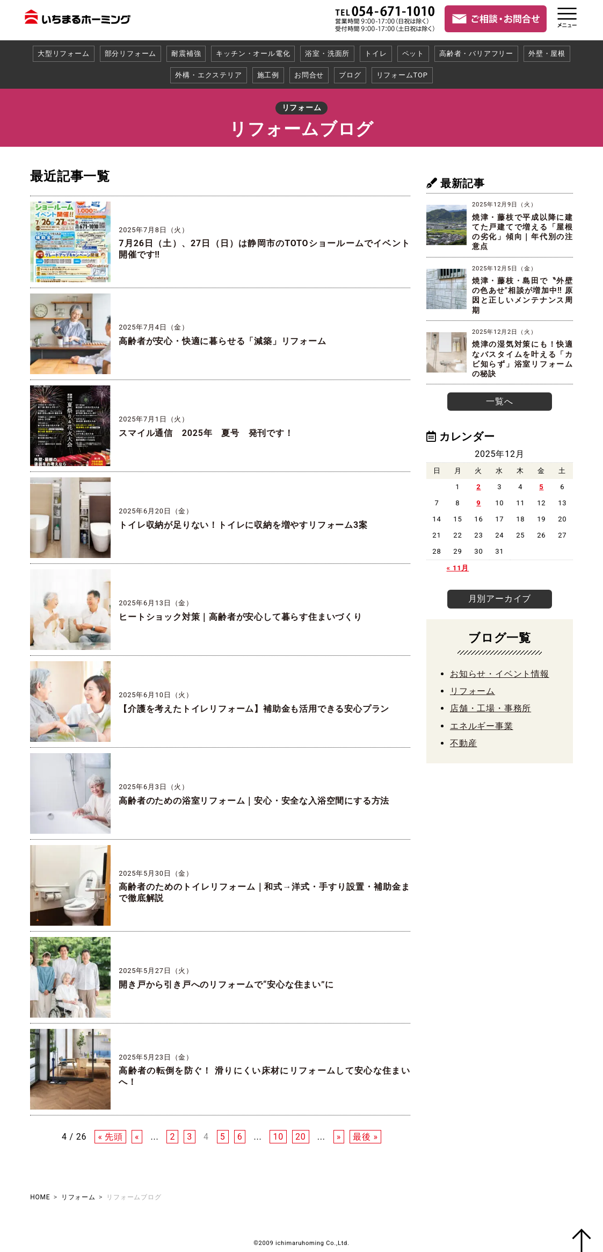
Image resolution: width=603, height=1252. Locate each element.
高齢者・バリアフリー (476, 53)
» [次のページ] (339, 1137)
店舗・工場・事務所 (490, 704)
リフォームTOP (402, 75)
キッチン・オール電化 (253, 53)
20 (300, 1137)
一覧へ (499, 400)
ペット (413, 53)
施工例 (268, 75)
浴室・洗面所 (327, 53)
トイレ (376, 53)
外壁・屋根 (546, 53)
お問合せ (309, 75)
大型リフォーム (64, 53)
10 (278, 1137)
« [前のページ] (137, 1137)
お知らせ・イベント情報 (499, 669)
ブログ (350, 75)
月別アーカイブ (500, 596)
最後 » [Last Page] (365, 1137)
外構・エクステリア (208, 75)
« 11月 (458, 566)
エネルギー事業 (481, 722)
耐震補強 (186, 53)
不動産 (463, 739)
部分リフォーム (131, 53)
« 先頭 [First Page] (110, 1137)
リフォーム (472, 687)
